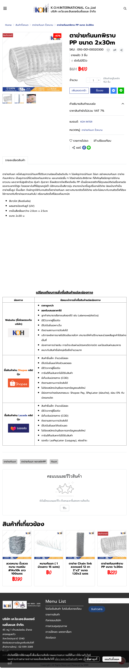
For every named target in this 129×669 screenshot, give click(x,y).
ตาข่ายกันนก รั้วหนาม (42, 25)
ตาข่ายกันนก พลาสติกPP (33, 461)
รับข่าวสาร (96, 609)
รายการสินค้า (53, 615)
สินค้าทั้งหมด (22, 25)
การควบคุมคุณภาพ (56, 626)
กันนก (54, 461)
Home (8, 25)
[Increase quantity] (98, 80)
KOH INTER (86, 122)
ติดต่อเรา (51, 638)
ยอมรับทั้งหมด (112, 659)
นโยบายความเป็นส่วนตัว (66, 658)
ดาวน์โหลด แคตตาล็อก (58, 632)
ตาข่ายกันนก (10, 461)
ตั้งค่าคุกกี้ (92, 659)
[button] (125, 8)
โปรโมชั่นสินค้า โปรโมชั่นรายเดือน (63, 609)
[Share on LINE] (89, 148)
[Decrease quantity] (88, 80)
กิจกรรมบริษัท (53, 620)
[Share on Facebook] (84, 148)
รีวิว (64, 508)
